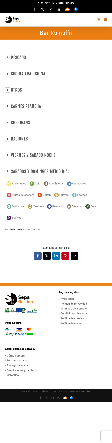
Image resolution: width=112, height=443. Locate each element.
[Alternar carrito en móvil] (98, 19)
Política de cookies (72, 318)
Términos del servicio (73, 308)
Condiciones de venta (73, 313)
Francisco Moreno (16, 229)
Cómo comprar (16, 355)
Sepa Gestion (84, 391)
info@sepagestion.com (63, 3)
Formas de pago (17, 360)
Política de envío (70, 323)
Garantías (13, 375)
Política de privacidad (73, 303)
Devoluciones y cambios (22, 370)
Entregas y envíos (18, 365)
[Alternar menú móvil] (105, 19)
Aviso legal (67, 298)
